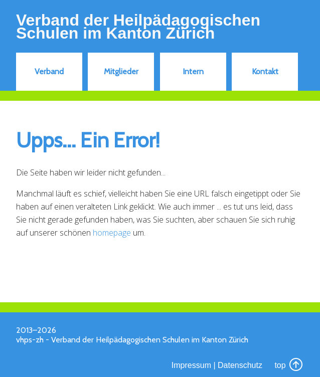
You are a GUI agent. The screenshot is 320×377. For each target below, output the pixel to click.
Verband (49, 71)
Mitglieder (121, 71)
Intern (193, 71)
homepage (112, 232)
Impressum (191, 365)
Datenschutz (240, 365)
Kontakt (265, 71)
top (289, 365)
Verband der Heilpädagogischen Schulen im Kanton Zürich (138, 26)
